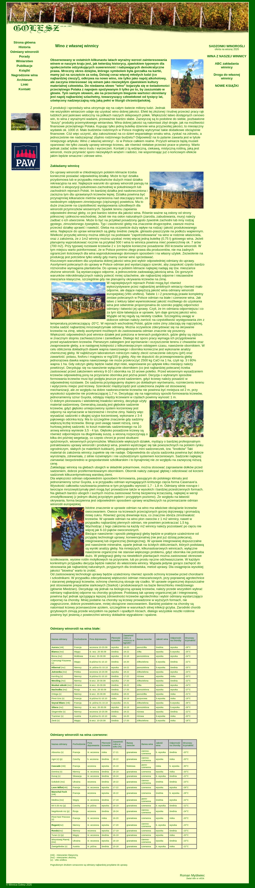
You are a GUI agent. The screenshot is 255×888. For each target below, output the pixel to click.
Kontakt (24, 89)
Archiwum (24, 80)
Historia (24, 47)
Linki (24, 84)
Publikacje (24, 66)
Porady (24, 56)
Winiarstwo (24, 61)
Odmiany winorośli (24, 52)
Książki (24, 70)
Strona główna (24, 42)
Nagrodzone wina (24, 75)
